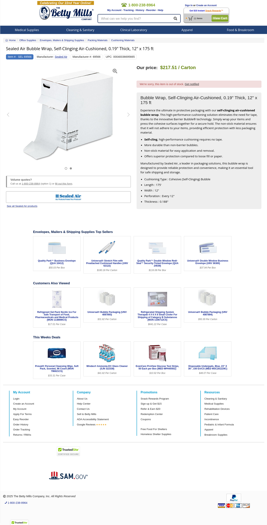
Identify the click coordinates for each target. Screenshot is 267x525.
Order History (20, 424)
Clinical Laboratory (133, 30)
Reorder (151, 10)
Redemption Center (152, 414)
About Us (82, 398)
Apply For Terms (22, 414)
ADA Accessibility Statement (93, 419)
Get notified (192, 84)
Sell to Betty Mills (86, 414)
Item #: (12, 56)
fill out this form (63, 183)
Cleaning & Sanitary (80, 30)
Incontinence (211, 419)
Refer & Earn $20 (150, 408)
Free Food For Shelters (154, 429)
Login (16, 398)
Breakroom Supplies (215, 434)
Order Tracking (21, 429)
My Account (114, 10)
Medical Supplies (27, 30)
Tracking (128, 10)
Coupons (146, 419)
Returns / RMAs (22, 434)
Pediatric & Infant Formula (219, 424)
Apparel (187, 30)
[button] (10, 117)
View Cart (220, 18)
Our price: (147, 67)
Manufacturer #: (82, 56)
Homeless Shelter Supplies (156, 434)
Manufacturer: (45, 56)
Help (160, 10)
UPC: (109, 56)
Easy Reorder (21, 419)
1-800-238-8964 (31, 183)
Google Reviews (86, 424)
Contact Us (83, 408)
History (140, 10)
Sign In (189, 5)
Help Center (83, 403)
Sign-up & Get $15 (151, 403)
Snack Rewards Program (155, 398)
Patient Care (211, 414)
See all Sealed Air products (22, 206)
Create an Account (206, 5)
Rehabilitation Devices (217, 408)
